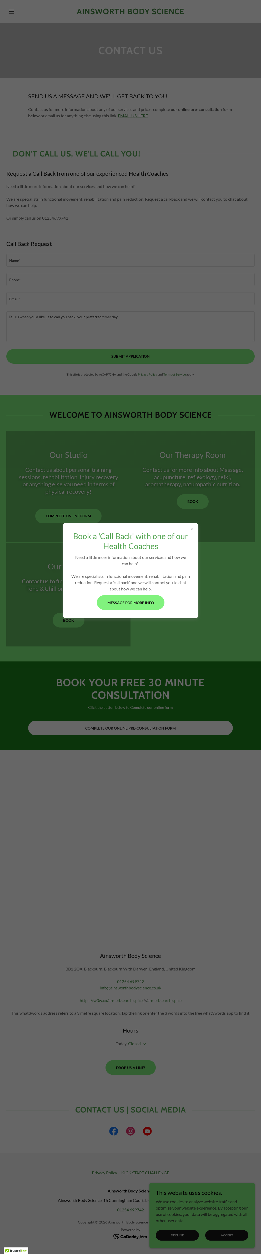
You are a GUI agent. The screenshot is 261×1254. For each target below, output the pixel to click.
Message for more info (130, 602)
